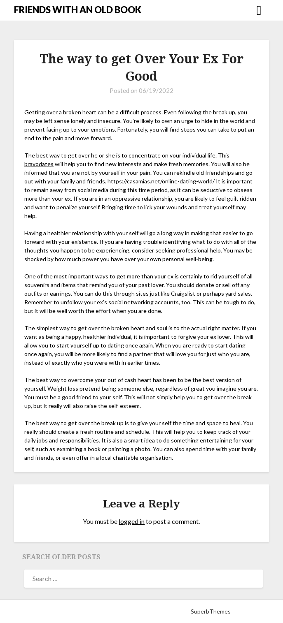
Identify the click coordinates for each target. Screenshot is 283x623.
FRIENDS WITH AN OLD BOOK (77, 9)
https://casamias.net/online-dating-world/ (161, 181)
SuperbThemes (211, 611)
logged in (132, 521)
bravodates (39, 163)
